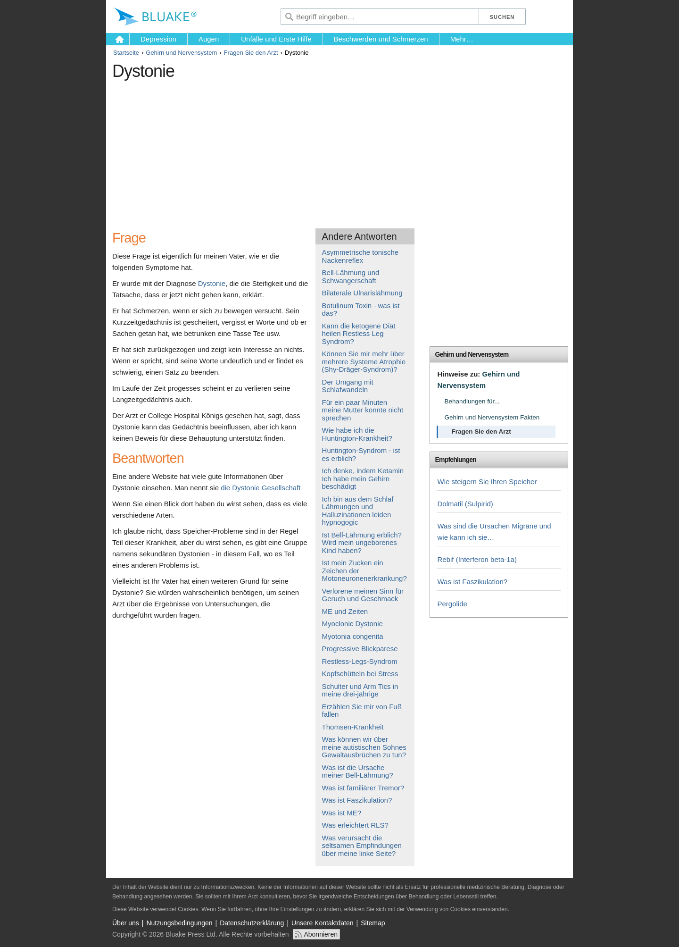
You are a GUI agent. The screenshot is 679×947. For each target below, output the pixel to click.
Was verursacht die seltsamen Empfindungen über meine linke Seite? (362, 845)
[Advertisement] (284, 150)
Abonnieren (321, 934)
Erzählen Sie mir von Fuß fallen (362, 711)
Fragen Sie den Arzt (251, 52)
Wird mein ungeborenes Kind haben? (359, 546)
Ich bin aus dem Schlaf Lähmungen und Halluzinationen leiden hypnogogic (358, 511)
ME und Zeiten (345, 611)
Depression (158, 39)
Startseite (126, 52)
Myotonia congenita (352, 636)
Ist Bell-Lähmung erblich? (362, 535)
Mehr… (461, 39)
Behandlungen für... (471, 401)
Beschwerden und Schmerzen (381, 39)
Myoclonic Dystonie (352, 624)
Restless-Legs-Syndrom (359, 661)
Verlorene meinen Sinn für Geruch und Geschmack (363, 595)
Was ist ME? (342, 813)
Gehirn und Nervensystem (181, 52)
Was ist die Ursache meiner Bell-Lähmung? (357, 771)
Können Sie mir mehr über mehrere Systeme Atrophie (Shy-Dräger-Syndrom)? (364, 361)
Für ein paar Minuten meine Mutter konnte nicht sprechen (363, 410)
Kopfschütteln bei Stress (360, 674)
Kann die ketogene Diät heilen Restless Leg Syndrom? (359, 333)
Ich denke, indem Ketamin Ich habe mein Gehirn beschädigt (363, 478)
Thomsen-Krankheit (353, 727)
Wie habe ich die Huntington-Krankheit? (357, 434)
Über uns (125, 923)
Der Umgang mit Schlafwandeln (347, 386)
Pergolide (452, 604)
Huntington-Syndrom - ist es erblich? (361, 454)
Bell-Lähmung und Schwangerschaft (351, 276)
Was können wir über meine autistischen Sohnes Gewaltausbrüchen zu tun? (364, 747)
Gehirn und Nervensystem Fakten (491, 417)
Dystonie (211, 283)
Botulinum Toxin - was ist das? (361, 310)
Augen (209, 39)
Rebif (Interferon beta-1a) (476, 559)
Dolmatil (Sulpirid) (465, 504)
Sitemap (373, 923)
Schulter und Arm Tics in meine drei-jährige (360, 690)
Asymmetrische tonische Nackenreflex (360, 256)
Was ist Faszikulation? (357, 800)
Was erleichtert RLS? (355, 825)
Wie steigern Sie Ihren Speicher (487, 482)
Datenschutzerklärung (252, 923)
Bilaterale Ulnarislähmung (362, 293)
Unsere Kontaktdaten (322, 923)
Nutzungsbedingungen (179, 923)
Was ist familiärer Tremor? (363, 788)
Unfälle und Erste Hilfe (276, 39)
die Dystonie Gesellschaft (260, 488)
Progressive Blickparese (360, 649)
